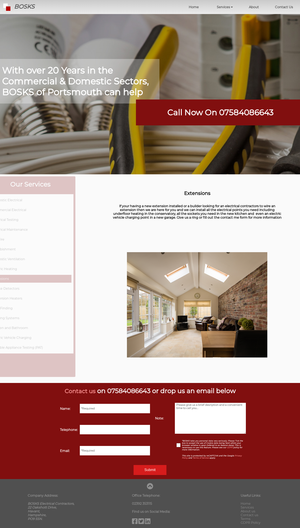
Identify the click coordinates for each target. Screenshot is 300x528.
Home (194, 7)
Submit (150, 470)
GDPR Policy (250, 523)
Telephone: (69, 430)
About (254, 7)
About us (248, 511)
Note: (159, 418)
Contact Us (284, 7)
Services (225, 7)
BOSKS (17, 6)
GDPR (230, 447)
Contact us (80, 391)
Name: (65, 409)
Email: (65, 451)
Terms (245, 519)
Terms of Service (201, 458)
